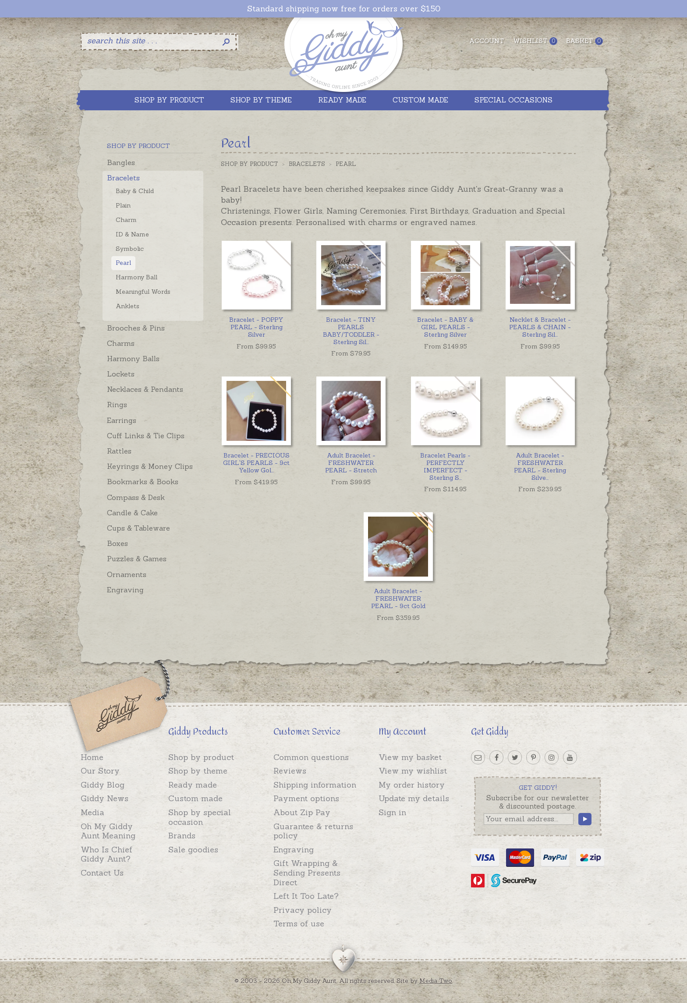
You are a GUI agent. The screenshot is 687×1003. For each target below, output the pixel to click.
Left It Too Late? (306, 896)
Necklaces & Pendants (145, 389)
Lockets (121, 374)
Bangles (121, 162)
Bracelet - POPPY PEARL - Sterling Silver (256, 327)
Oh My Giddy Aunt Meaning (108, 831)
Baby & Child (135, 191)
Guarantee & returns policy (313, 831)
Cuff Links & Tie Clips (145, 435)
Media (92, 812)
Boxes (117, 543)
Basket (584, 41)
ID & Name (132, 234)
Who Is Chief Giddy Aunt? (106, 854)
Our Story (100, 771)
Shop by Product (249, 164)
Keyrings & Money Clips (150, 466)
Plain (123, 205)
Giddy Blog (102, 785)
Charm (126, 220)
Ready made (192, 785)
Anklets (127, 306)
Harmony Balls (133, 358)
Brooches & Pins (136, 328)
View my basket (410, 757)
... (351, 330)
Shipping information (314, 785)
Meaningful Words (143, 292)
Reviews (289, 771)
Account (486, 41)
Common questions (311, 757)
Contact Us (102, 873)
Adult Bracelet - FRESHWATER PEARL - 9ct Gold (398, 598)
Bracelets (123, 177)
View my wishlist (413, 771)
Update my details (414, 798)
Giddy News (104, 798)
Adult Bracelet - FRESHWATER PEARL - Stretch (351, 462)
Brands (181, 836)
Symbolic (130, 249)
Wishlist (535, 41)
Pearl (123, 263)
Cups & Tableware (138, 528)
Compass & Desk (136, 497)
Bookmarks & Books (142, 481)
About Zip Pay (301, 812)
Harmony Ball (136, 277)
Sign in (392, 812)
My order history (412, 785)
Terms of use (298, 924)
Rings (117, 404)
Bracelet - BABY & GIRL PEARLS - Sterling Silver (445, 327)
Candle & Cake (132, 512)
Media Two (435, 981)
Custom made (195, 798)
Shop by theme (197, 771)
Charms (121, 343)
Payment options (306, 798)
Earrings (121, 420)
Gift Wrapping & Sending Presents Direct (306, 872)
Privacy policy (302, 910)
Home (92, 757)
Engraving (125, 589)
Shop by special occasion (199, 817)
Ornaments (126, 574)
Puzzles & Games (136, 558)
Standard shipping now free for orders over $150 (343, 9)
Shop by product (201, 757)
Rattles (119, 451)
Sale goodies (193, 850)
